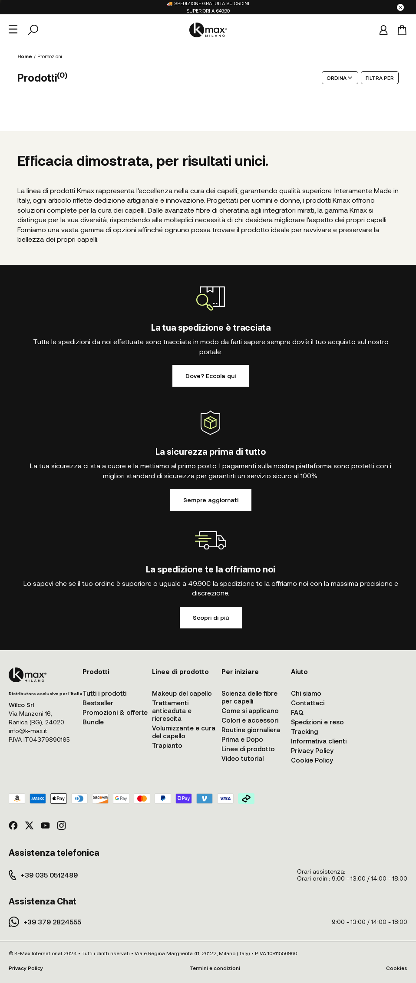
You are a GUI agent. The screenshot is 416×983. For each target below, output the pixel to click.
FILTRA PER (380, 78)
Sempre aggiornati (210, 499)
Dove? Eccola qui (210, 375)
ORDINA (340, 77)
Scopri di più (211, 617)
